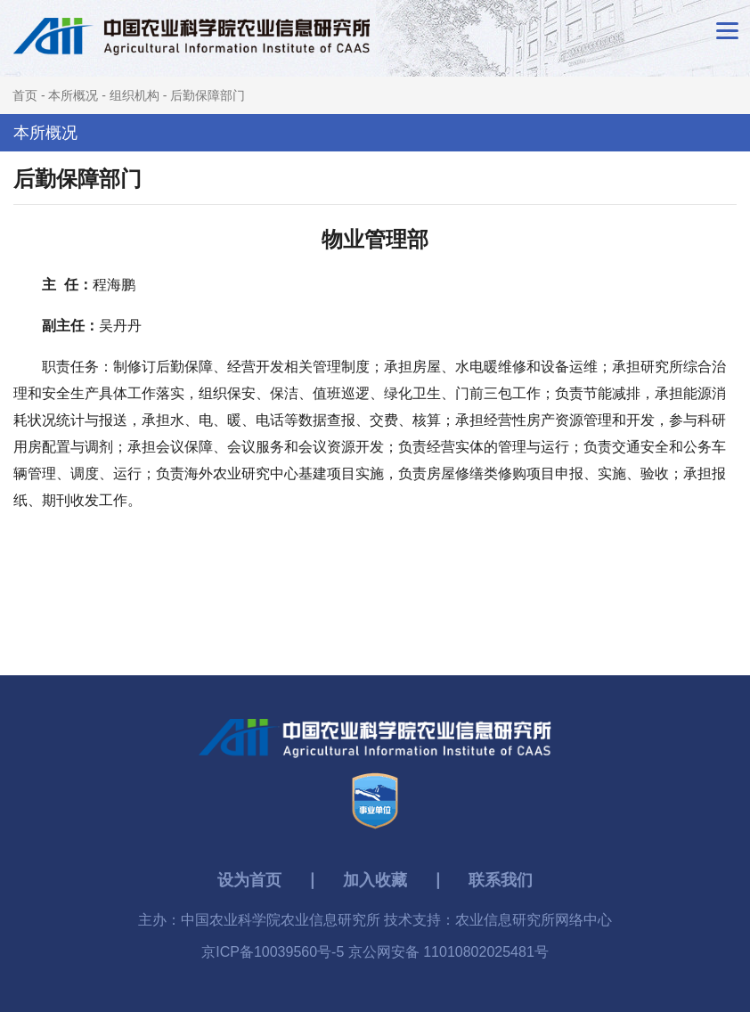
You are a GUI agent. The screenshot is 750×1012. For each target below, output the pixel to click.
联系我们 (501, 880)
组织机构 (134, 95)
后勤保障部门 (207, 95)
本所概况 (73, 95)
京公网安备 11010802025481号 (448, 951)
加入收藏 (375, 880)
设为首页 (249, 880)
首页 (24, 95)
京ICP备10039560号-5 (274, 951)
